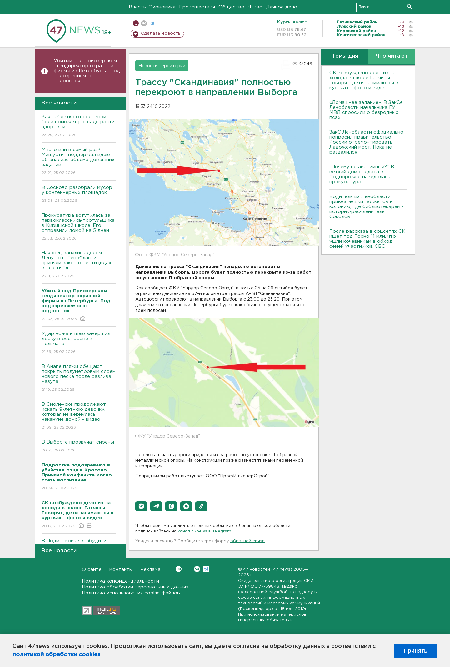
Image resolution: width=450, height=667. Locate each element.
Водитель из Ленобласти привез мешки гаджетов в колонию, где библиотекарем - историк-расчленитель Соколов (366, 207)
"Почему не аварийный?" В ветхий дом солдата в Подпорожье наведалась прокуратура (361, 174)
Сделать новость (161, 33)
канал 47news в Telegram (204, 531)
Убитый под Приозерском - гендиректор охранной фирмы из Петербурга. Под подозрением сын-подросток (87, 71)
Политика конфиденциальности (120, 581)
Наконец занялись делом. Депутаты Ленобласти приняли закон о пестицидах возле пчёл (79, 265)
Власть (137, 7)
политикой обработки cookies (56, 654)
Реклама (150, 570)
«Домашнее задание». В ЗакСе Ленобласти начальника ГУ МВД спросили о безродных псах (366, 110)
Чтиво (255, 7)
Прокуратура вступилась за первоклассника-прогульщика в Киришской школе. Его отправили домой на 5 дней (79, 227)
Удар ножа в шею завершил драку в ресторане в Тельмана (79, 343)
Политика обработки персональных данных (135, 587)
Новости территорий (161, 66)
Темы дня (345, 56)
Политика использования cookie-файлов (131, 593)
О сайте (92, 570)
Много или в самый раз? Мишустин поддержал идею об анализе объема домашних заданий (79, 162)
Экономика (162, 7)
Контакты (121, 570)
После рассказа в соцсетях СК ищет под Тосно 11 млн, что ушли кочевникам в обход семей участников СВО (367, 238)
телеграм (152, 23)
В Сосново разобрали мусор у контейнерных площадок (79, 194)
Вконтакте (179, 569)
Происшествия (197, 7)
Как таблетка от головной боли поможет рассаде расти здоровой (79, 126)
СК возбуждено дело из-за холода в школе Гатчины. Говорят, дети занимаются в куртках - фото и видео (363, 80)
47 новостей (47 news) (267, 569)
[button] (141, 506)
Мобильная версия (136, 23)
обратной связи (247, 541)
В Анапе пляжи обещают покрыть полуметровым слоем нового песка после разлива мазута (79, 378)
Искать (409, 6)
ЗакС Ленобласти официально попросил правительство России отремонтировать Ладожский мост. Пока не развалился (366, 142)
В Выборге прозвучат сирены (79, 446)
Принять (416, 651)
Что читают (392, 56)
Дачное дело (281, 7)
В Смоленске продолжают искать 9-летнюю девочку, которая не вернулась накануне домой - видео (79, 416)
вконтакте (144, 23)
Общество (231, 7)
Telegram (206, 569)
